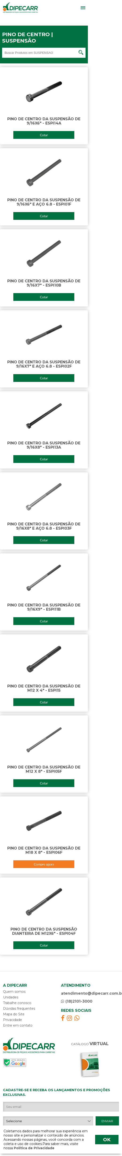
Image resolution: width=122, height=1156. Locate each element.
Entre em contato (17, 1025)
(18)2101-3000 (76, 1001)
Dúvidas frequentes (19, 1008)
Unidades (10, 997)
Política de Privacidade (33, 1148)
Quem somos (14, 991)
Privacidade (12, 1020)
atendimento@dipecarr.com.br (90, 993)
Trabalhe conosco (17, 1003)
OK (107, 1139)
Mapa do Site (14, 1014)
